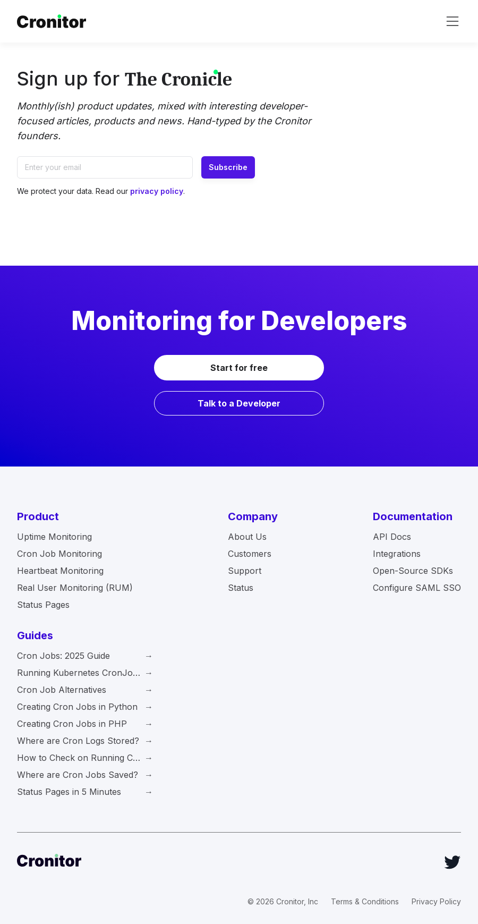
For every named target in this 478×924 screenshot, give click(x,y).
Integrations (397, 553)
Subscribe (228, 167)
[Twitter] (452, 862)
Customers (249, 553)
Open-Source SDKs (413, 570)
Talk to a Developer (239, 403)
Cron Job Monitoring (59, 553)
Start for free (239, 367)
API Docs (392, 536)
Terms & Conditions (365, 901)
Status (240, 587)
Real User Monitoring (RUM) (75, 587)
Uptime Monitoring (54, 536)
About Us (247, 536)
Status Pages (43, 604)
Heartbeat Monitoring (60, 570)
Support (244, 570)
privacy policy (156, 191)
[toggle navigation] (452, 21)
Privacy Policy (436, 901)
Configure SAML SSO (417, 587)
